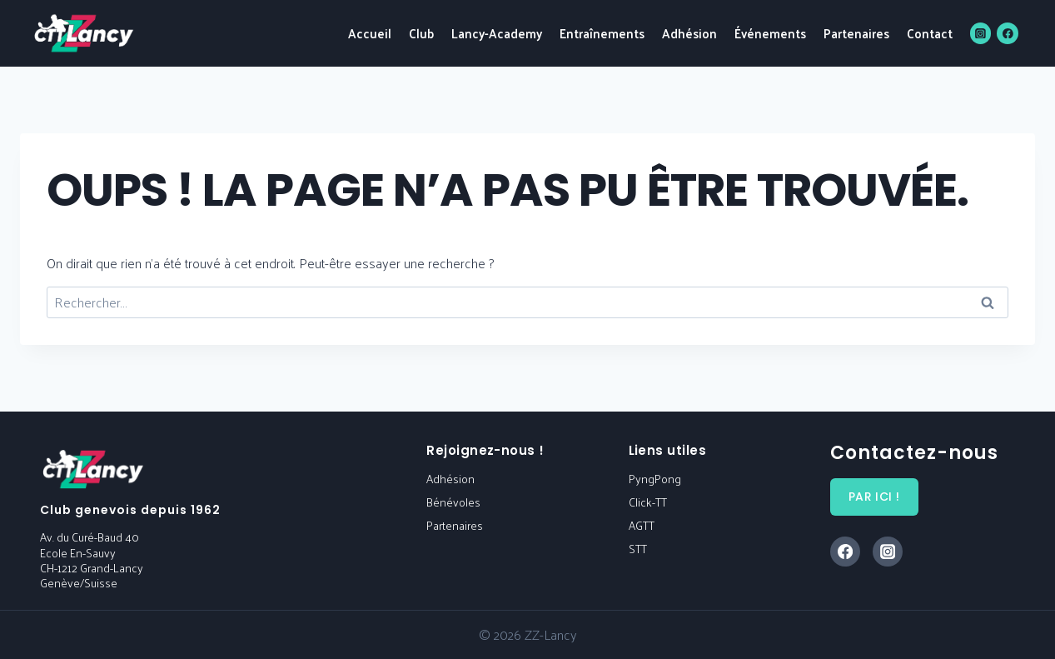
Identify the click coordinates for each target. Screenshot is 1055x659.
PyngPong (655, 478)
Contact (930, 33)
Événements (770, 33)
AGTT (641, 525)
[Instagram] (981, 33)
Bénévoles (453, 502)
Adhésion (689, 33)
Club (421, 33)
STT (638, 548)
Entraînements (602, 33)
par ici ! (874, 496)
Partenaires (856, 33)
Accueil (369, 33)
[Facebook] (1007, 33)
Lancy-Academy (496, 33)
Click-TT (648, 502)
